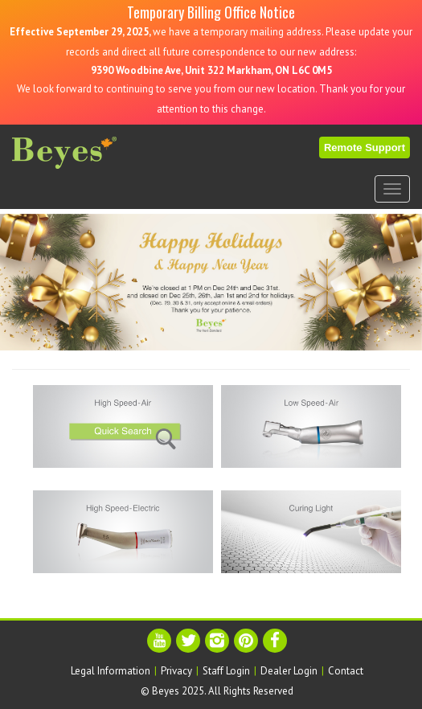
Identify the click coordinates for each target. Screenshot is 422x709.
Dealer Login (289, 671)
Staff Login (226, 671)
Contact (345, 671)
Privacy (176, 671)
